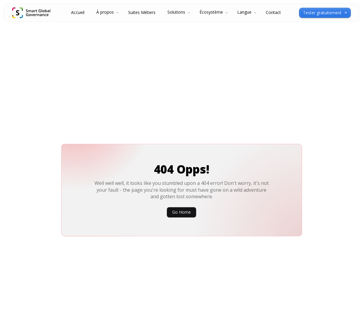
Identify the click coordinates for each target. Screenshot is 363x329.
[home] (31, 13)
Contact (273, 12)
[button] (106, 13)
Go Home (181, 212)
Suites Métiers (141, 12)
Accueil (77, 12)
